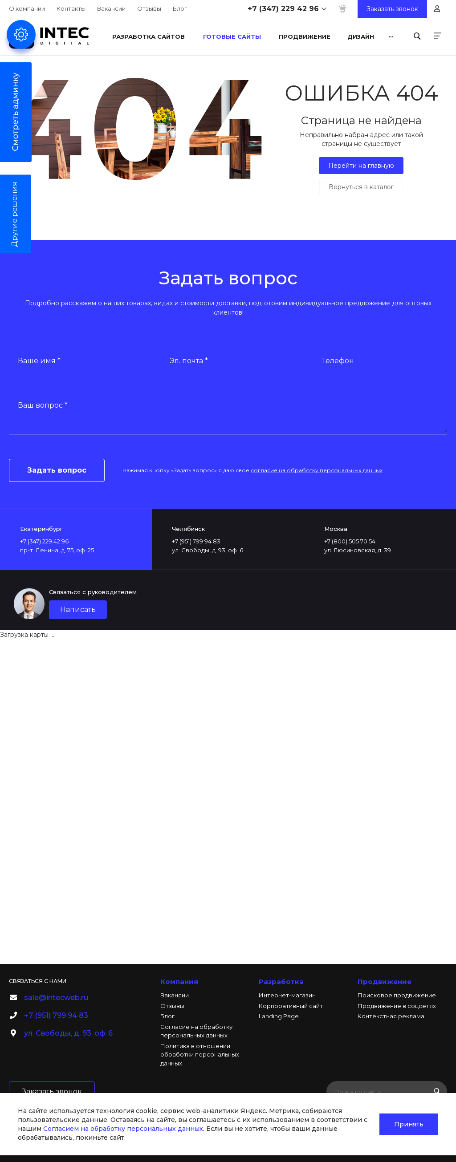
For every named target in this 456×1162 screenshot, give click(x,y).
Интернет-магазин (287, 995)
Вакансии (111, 8)
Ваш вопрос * (43, 405)
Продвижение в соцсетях (397, 1005)
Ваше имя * (39, 360)
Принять (408, 1124)
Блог (180, 8)
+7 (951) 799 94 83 (56, 1015)
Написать (78, 609)
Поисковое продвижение (397, 995)
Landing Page (279, 1016)
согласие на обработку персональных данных (317, 470)
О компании (27, 8)
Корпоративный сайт (291, 1005)
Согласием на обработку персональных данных (123, 1129)
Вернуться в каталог (361, 187)
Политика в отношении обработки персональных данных (199, 1054)
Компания (179, 981)
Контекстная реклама (391, 1016)
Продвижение (384, 981)
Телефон (338, 360)
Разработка (281, 981)
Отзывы (149, 8)
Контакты (71, 8)
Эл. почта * (189, 360)
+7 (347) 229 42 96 (283, 8)
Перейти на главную (361, 166)
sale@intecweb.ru (56, 997)
